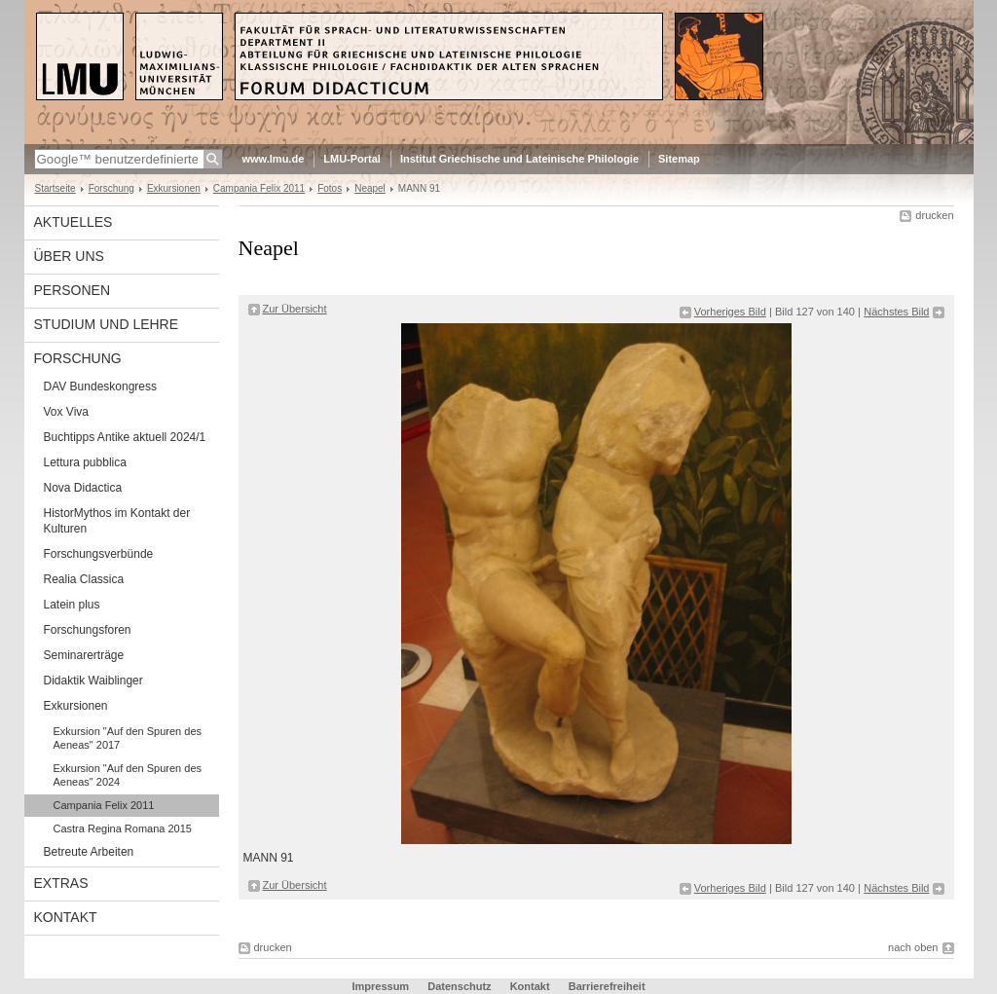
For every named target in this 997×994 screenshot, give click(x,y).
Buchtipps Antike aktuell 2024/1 (125, 437)
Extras (61, 883)
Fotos (329, 188)
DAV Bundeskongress (101, 386)
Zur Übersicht (295, 308)
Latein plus (72, 604)
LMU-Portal (352, 159)
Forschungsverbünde (99, 554)
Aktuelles (73, 222)
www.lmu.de (273, 159)
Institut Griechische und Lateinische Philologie (519, 159)
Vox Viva (66, 412)
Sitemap (679, 159)
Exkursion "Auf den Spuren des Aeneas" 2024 (128, 775)
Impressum (380, 986)
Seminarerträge (84, 655)
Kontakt (65, 917)
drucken (934, 215)
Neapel (370, 188)
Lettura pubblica (85, 462)
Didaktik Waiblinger (93, 680)
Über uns (69, 256)
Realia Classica (84, 579)
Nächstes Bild (896, 311)
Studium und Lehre (106, 324)
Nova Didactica (83, 488)
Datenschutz (459, 986)
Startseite (55, 188)
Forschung (111, 188)
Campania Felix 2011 (259, 188)
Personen (72, 290)
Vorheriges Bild (730, 311)
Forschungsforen (87, 630)
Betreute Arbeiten (89, 852)
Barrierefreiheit (607, 986)
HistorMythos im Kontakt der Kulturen (117, 520)
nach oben (913, 947)
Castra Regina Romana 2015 (123, 828)
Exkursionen (174, 188)
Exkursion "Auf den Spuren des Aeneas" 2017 (128, 738)
